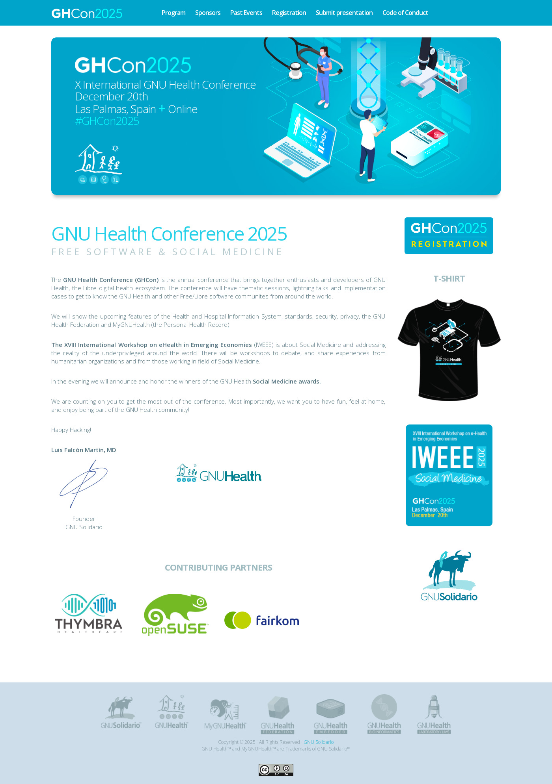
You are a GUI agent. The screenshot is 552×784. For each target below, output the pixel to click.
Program (173, 12)
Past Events (246, 12)
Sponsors (207, 12)
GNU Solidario (319, 742)
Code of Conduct (405, 12)
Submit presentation (344, 12)
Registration (289, 12)
